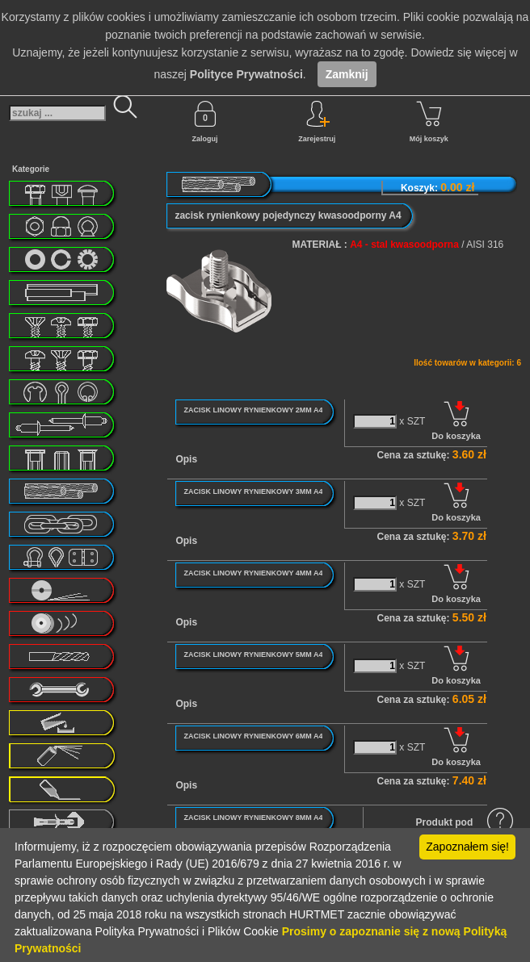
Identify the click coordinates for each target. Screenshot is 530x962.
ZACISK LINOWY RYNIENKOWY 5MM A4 (252, 654)
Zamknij (347, 74)
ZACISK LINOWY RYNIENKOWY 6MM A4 (252, 736)
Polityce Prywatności (246, 74)
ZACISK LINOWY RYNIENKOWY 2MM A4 (252, 410)
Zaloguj (205, 122)
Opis (186, 459)
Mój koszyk (429, 122)
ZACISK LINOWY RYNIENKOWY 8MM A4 (252, 818)
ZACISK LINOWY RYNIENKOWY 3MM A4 (252, 491)
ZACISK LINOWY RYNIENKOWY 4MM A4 (252, 573)
